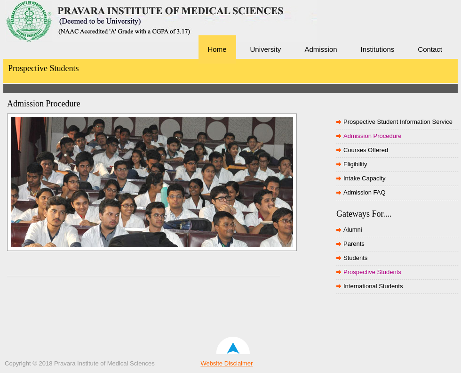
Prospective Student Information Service (398, 121)
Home (217, 49)
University (265, 49)
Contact (430, 49)
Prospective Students (372, 272)
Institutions (378, 49)
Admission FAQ (364, 192)
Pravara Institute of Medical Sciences (70, 35)
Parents (354, 243)
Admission (320, 49)
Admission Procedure (372, 135)
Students (355, 257)
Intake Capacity (364, 178)
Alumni (352, 229)
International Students (373, 286)
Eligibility (355, 164)
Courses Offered (365, 150)
